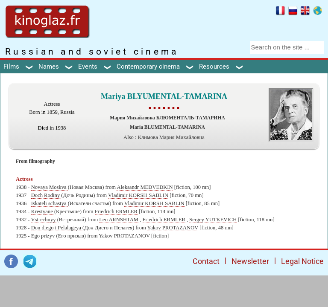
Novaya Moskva (49, 187)
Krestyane (42, 211)
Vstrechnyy (44, 220)
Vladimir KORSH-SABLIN (138, 195)
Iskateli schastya (49, 203)
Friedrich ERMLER (116, 211)
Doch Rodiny (46, 195)
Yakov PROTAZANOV (173, 228)
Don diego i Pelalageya (56, 228)
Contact (206, 261)
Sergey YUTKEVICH (213, 220)
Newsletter (250, 261)
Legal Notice (302, 261)
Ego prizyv (43, 236)
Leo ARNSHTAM (118, 220)
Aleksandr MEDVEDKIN (145, 187)
